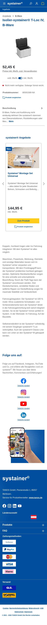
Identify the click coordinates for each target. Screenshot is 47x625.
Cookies (6, 608)
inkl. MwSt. (28, 78)
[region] (23, 48)
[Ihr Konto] (37, 3)
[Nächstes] (44, 184)
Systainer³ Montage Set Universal (20, 174)
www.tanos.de (35, 498)
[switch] (20, 78)
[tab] (23, 114)
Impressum (28, 612)
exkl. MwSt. (13, 78)
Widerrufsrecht (34, 608)
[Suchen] (31, 3)
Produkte (7, 524)
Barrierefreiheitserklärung (18, 608)
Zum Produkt (23, 221)
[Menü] (4, 3)
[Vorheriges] (3, 184)
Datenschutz (19, 612)
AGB (41, 608)
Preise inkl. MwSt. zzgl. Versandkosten (20, 71)
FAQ (5, 530)
